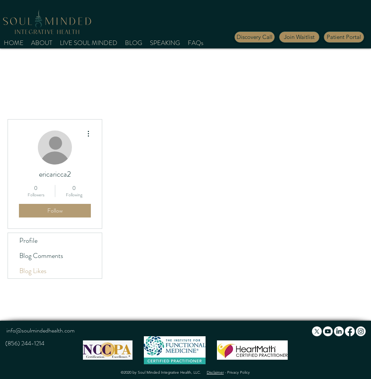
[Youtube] (328, 331)
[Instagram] (361, 331)
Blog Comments (41, 256)
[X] (317, 331)
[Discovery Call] (254, 37)
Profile (28, 240)
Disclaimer (215, 372)
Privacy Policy (238, 372)
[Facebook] (350, 331)
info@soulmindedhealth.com (40, 330)
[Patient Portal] (344, 37)
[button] (299, 37)
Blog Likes (33, 271)
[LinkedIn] (339, 331)
